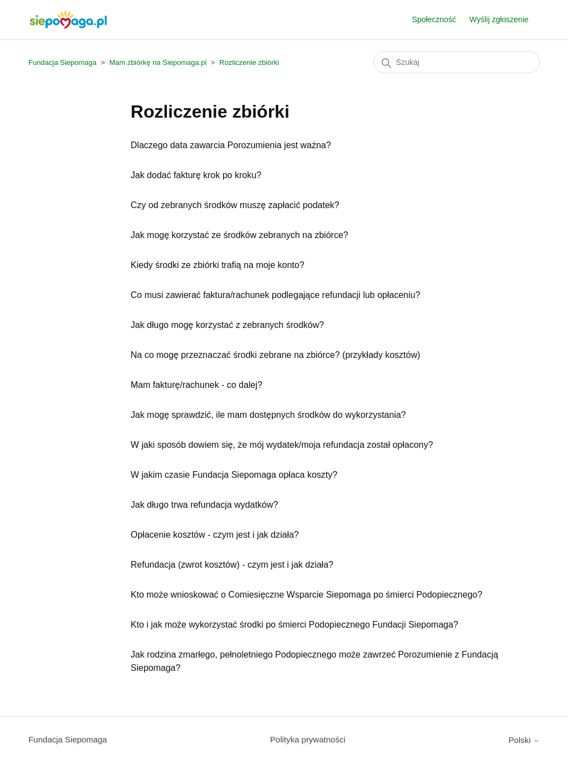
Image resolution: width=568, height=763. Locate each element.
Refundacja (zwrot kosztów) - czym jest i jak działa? (232, 564)
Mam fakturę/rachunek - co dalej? (196, 385)
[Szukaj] (456, 62)
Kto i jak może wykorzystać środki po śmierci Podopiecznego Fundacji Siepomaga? (295, 624)
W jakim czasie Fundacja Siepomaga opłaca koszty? (234, 474)
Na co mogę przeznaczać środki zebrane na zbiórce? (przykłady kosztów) (275, 355)
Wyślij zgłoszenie (498, 19)
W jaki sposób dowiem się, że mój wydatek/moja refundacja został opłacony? (282, 444)
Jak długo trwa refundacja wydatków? (204, 504)
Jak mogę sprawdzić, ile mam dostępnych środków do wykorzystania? (268, 415)
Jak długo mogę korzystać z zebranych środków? (227, 325)
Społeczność (434, 19)
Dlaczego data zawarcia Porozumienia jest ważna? (231, 145)
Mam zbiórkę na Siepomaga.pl (158, 62)
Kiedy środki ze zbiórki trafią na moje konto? (218, 265)
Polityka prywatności (308, 739)
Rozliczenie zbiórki (249, 62)
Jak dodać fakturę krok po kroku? (196, 175)
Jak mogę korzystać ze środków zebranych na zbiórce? (239, 235)
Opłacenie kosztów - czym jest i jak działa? (215, 534)
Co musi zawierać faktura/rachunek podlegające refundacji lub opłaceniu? (275, 295)
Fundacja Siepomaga (62, 62)
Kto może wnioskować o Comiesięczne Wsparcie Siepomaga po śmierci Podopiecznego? (307, 594)
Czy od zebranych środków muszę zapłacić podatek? (235, 205)
